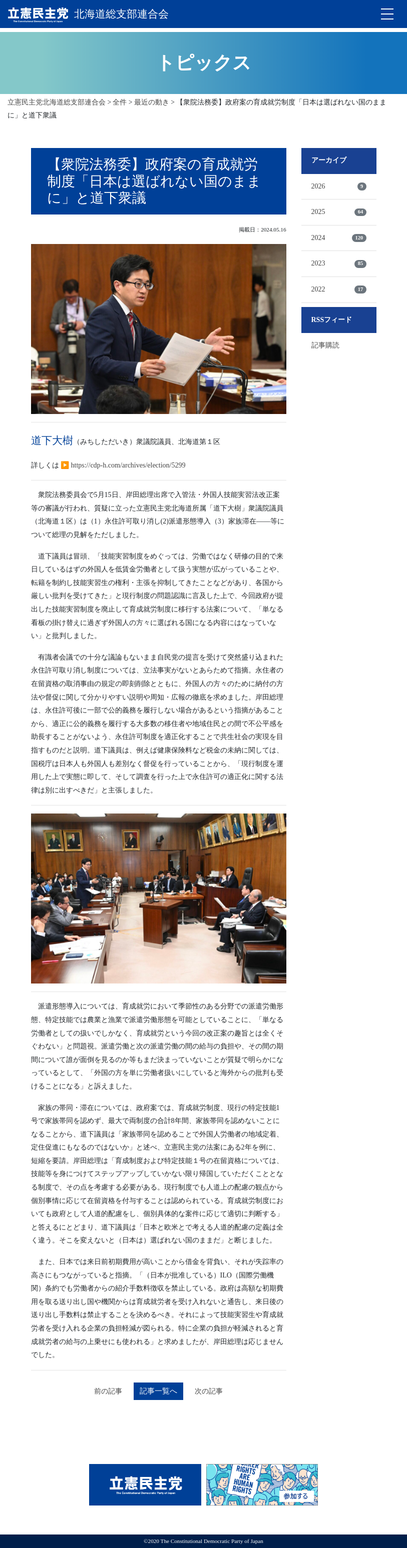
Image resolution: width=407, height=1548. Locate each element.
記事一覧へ (159, 1390)
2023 (338, 262)
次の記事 (211, 1390)
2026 (338, 185)
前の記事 (106, 1390)
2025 (338, 211)
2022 (338, 288)
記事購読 (325, 344)
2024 (338, 236)
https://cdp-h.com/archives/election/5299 (128, 464)
